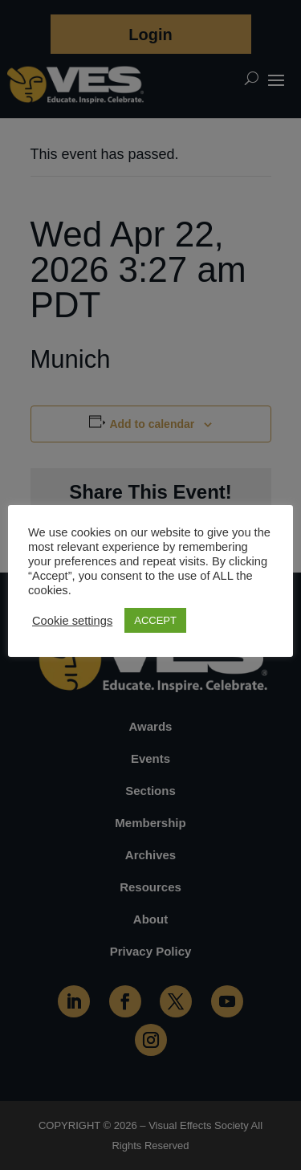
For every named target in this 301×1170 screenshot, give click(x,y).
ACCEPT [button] (155, 620)
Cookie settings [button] (72, 620)
